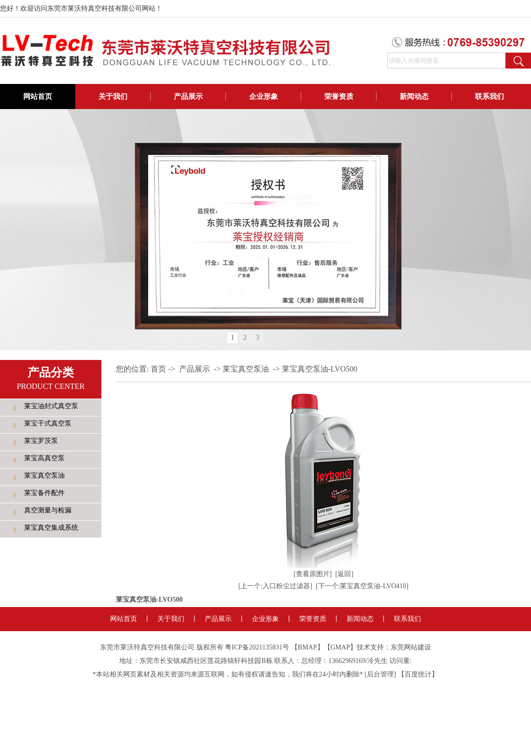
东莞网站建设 (411, 647)
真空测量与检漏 (47, 510)
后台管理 (380, 674)
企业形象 (263, 96)
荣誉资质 (338, 96)
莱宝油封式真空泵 (51, 406)
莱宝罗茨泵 (41, 440)
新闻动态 (414, 96)
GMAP (340, 647)
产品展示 (188, 96)
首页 (158, 369)
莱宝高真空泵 (44, 458)
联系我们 (489, 96)
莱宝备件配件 (44, 493)
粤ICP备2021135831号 (257, 647)
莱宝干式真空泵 (47, 423)
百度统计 (418, 674)
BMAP (307, 647)
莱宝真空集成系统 (51, 527)
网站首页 (37, 96)
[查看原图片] (312, 574)
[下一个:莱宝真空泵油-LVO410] (362, 586)
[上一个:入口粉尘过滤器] (275, 586)
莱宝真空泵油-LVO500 (320, 369)
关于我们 (112, 96)
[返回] (344, 574)
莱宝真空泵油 (44, 475)
